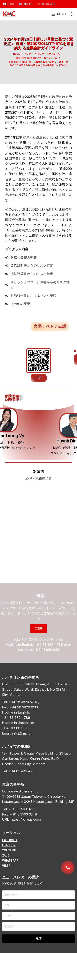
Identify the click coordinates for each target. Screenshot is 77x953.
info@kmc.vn (22, 733)
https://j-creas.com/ (26, 819)
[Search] (72, 14)
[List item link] (38, 840)
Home (16, 53)
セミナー (28, 53)
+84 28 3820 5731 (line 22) (42, 639)
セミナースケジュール (48, 53)
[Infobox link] (38, 475)
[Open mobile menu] (58, 14)
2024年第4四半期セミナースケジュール (36, 58)
